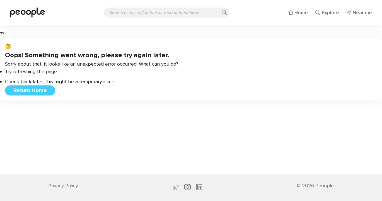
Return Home (30, 90)
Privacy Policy (63, 186)
